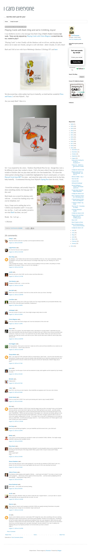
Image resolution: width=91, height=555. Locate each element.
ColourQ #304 (75, 181)
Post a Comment (11, 531)
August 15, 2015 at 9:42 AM (15, 479)
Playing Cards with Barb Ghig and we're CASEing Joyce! (77, 217)
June (73, 232)
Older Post (62, 534)
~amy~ (10, 388)
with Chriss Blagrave (39, 36)
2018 (72, 141)
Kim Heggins (12, 344)
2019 (72, 139)
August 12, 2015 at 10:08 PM (16, 339)
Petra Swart (12, 446)
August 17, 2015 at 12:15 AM (16, 510)
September (75, 156)
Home (6, 21)
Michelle (11, 379)
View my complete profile (75, 39)
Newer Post (8, 534)
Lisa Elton (11, 299)
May (73, 234)
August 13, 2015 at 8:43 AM (15, 401)
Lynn (10, 368)
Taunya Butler (12, 354)
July (73, 230)
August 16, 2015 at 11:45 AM (16, 499)
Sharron (11, 504)
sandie (10, 272)
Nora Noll (11, 290)
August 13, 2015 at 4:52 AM (15, 374)
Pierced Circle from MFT (13, 177)
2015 (72, 147)
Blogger (59, 550)
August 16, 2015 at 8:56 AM (15, 488)
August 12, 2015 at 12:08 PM (16, 294)
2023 (72, 130)
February (74, 241)
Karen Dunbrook (13, 484)
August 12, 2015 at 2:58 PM (15, 305)
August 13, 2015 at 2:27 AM (15, 363)
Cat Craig (11, 426)
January (74, 243)
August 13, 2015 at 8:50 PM (15, 441)
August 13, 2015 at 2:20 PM (15, 430)
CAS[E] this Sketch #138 (78, 169)
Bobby (10, 435)
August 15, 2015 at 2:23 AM (15, 467)
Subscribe (77, 62)
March (73, 239)
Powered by (77, 69)
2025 (72, 126)
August (74, 158)
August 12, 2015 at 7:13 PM (15, 323)
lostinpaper (12, 310)
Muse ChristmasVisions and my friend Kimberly (78, 225)
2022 (72, 132)
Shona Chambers (13, 461)
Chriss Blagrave (13, 319)
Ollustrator (48, 550)
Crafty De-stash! (14, 21)
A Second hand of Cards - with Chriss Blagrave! (78, 200)
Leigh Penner (12, 247)
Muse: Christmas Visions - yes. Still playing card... (78, 196)
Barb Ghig (11, 257)
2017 (72, 143)
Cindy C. (11, 238)
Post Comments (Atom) (17, 537)
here (56, 49)
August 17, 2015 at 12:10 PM (16, 528)
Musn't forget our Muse (77, 222)
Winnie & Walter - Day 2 (77, 176)
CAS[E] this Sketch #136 (78, 213)
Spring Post (45, 179)
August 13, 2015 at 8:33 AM (15, 392)
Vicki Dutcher (12, 281)
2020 (72, 137)
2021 (72, 135)
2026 (72, 124)
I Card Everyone (19, 9)
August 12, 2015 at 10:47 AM (16, 267)
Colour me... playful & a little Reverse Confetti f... (78, 166)
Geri (10, 406)
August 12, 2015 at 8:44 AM (15, 242)
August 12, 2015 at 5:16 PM (15, 314)
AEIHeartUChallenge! (77, 183)
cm (9, 515)
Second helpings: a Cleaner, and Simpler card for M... (77, 187)
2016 (72, 145)
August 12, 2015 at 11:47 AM (16, 276)
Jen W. (10, 493)
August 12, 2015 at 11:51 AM (16, 285)
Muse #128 (74, 220)
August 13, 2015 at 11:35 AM (16, 421)
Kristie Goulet (12, 397)
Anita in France (13, 472)
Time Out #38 (75, 178)
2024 (72, 128)
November (74, 152)
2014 (72, 246)
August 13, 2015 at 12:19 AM (16, 349)
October (74, 154)
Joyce (10, 328)
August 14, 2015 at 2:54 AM (15, 456)
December (74, 149)
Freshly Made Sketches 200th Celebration (77, 191)
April (73, 237)
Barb (12, 212)
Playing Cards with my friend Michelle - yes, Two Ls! (77, 173)
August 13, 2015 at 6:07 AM (15, 383)
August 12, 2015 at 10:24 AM (16, 252)
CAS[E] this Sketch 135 (77, 227)
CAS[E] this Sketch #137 (78, 193)
